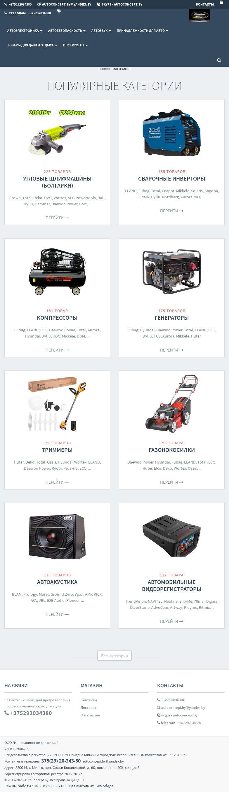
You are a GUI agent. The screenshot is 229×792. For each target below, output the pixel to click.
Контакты (89, 699)
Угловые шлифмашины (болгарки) (57, 182)
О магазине (90, 715)
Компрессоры (57, 317)
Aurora (94, 330)
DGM (81, 336)
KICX (98, 594)
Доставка (88, 707)
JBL (42, 600)
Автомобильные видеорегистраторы (172, 585)
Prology (30, 594)
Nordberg (170, 197)
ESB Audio (56, 600)
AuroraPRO (190, 197)
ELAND (131, 190)
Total (27, 197)
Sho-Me (185, 601)
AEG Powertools (82, 197)
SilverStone (140, 607)
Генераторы (172, 317)
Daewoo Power (64, 204)
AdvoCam (159, 607)
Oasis (51, 462)
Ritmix (204, 607)
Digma (211, 601)
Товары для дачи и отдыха (32, 45)
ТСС (157, 336)
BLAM (17, 594)
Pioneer (72, 600)
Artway (176, 607)
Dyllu (28, 204)
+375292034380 (170, 699)
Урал (79, 594)
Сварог (168, 190)
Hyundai (32, 336)
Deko (37, 197)
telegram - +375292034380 (179, 722)
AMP (88, 594)
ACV (34, 600)
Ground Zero (62, 594)
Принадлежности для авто (142, 30)
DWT (48, 197)
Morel (44, 594)
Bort (83, 204)
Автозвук (101, 30)
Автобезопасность (67, 30)
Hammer (42, 204)
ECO (43, 330)
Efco (157, 468)
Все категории (114, 655)
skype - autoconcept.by (177, 715)
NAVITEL (155, 601)
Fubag (143, 190)
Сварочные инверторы (171, 178)
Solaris (197, 190)
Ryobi (57, 468)
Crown (15, 197)
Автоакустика (57, 581)
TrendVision (136, 601)
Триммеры (57, 449)
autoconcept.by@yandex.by (181, 707)
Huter (196, 336)
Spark (144, 197)
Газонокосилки (172, 449)
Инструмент (75, 45)
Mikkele (182, 190)
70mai (199, 601)
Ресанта (70, 468)
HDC (56, 336)
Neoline (171, 601)
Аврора (211, 190)
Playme (190, 607)
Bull (101, 197)
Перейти (57, 218)
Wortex (60, 197)
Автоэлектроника (24, 30)
